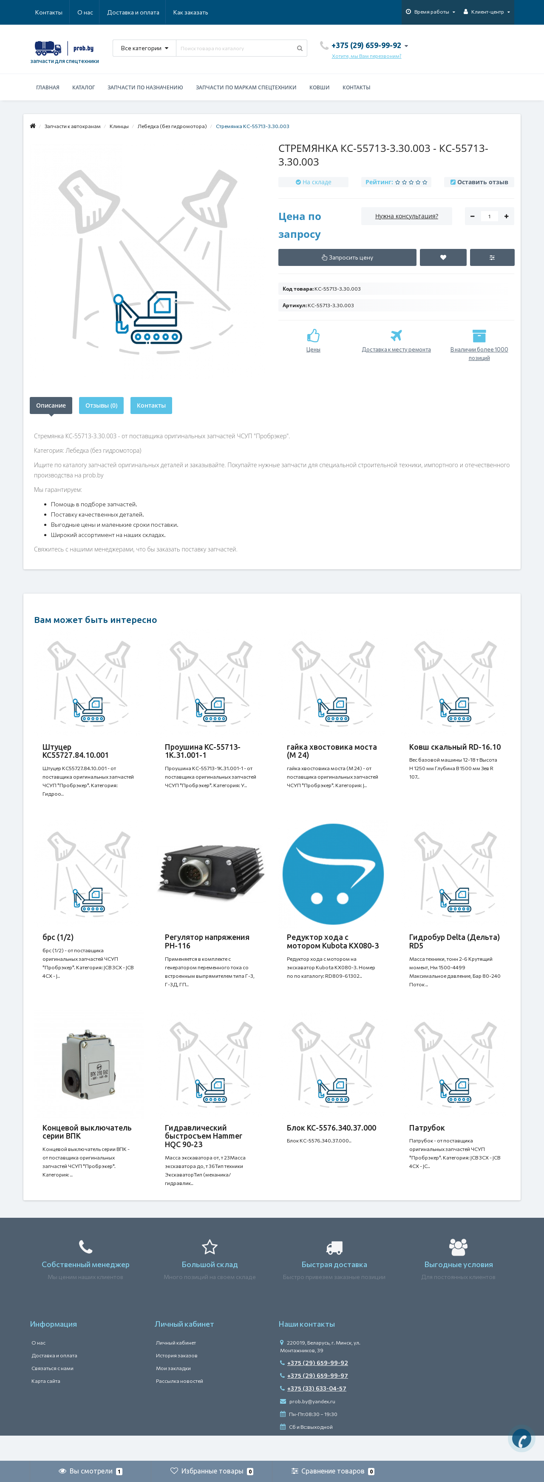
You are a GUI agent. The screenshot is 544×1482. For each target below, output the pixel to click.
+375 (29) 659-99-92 (314, 1388)
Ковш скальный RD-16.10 (455, 746)
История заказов (177, 1381)
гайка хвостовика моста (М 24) (332, 751)
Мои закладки (173, 1393)
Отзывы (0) (101, 405)
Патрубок (427, 1144)
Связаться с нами (52, 1393)
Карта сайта (45, 1406)
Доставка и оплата (92, 12)
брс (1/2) (58, 945)
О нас (43, 12)
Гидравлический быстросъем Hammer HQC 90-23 (203, 1153)
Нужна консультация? (406, 216)
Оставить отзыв (482, 182)
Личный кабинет (176, 1368)
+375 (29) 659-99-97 (314, 1401)
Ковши (319, 87)
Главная (48, 87)
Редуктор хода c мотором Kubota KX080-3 (333, 949)
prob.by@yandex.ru (307, 1427)
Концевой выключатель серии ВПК (87, 1148)
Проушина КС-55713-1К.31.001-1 (203, 751)
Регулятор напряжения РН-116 (207, 949)
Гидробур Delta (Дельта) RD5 (454, 949)
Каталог (83, 87)
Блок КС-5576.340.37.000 (331, 1144)
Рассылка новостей (179, 1406)
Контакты (196, 12)
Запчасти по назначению (145, 87)
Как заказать (150, 12)
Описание (51, 405)
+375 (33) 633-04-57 (313, 1413)
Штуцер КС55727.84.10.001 (75, 751)
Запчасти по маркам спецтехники (246, 87)
